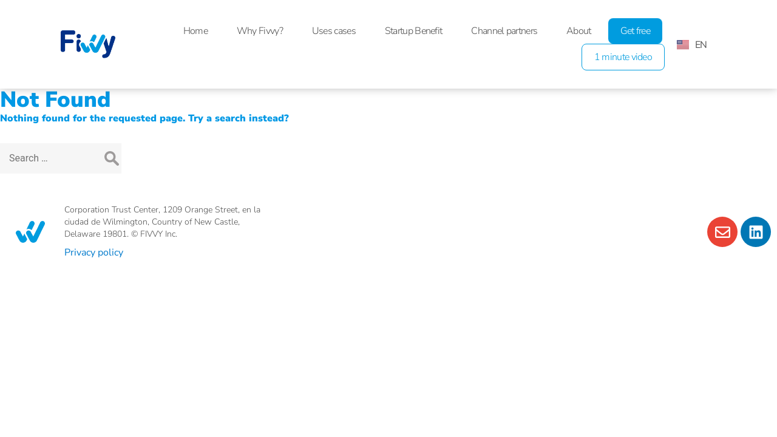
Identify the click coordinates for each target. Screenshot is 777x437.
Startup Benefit (414, 31)
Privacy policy (93, 252)
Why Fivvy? (260, 31)
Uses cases (334, 31)
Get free (635, 31)
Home (195, 31)
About (578, 31)
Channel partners (504, 31)
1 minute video (623, 57)
